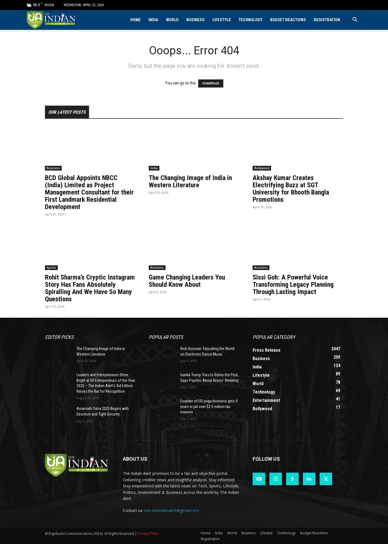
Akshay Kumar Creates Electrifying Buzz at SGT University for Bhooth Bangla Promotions (291, 188)
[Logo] (51, 20)
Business (195, 20)
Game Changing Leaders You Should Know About (187, 280)
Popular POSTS (166, 337)
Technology (250, 20)
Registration (327, 20)
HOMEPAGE (210, 83)
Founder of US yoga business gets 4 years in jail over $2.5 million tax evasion (209, 406)
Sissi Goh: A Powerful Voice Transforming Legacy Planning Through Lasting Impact (293, 284)
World (172, 20)
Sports (51, 267)
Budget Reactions (288, 20)
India (153, 20)
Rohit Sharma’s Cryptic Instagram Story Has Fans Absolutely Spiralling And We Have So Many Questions (90, 288)
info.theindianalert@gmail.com (171, 510)
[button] (354, 20)
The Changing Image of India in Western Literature (190, 181)
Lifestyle (221, 20)
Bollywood (261, 168)
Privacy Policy (148, 533)
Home (135, 20)
